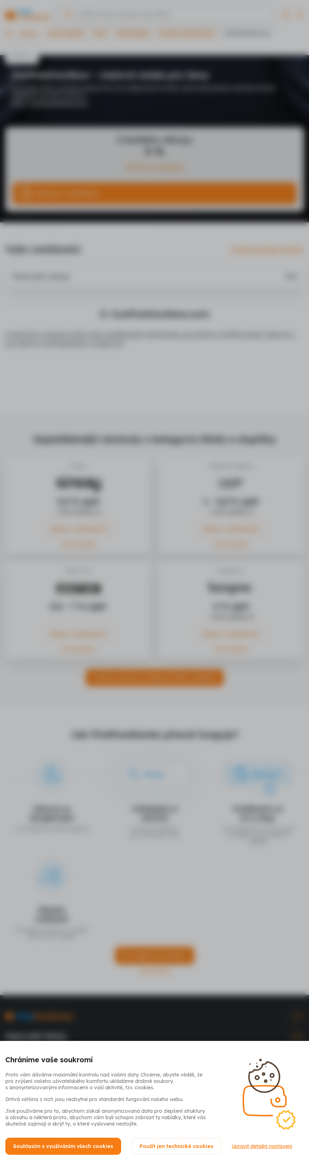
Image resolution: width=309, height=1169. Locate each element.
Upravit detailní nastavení (262, 1146)
